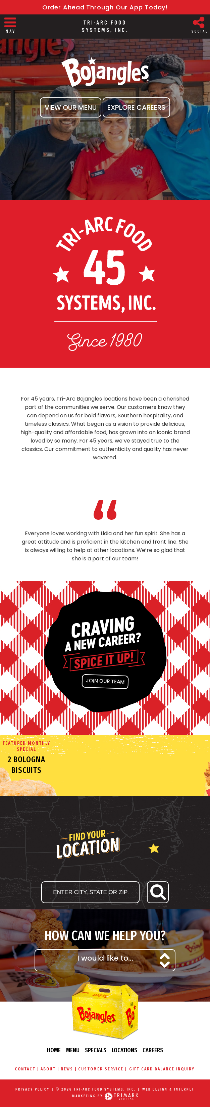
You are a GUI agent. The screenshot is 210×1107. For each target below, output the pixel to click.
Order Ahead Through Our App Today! (105, 7)
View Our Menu (71, 107)
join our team (105, 681)
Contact (25, 1068)
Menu (73, 1050)
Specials (95, 1050)
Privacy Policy (32, 1089)
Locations (124, 1050)
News (67, 1068)
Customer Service (100, 1068)
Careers (153, 1050)
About (48, 1068)
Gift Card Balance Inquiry (162, 1068)
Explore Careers (136, 107)
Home (54, 1050)
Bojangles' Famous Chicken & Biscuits (105, 72)
